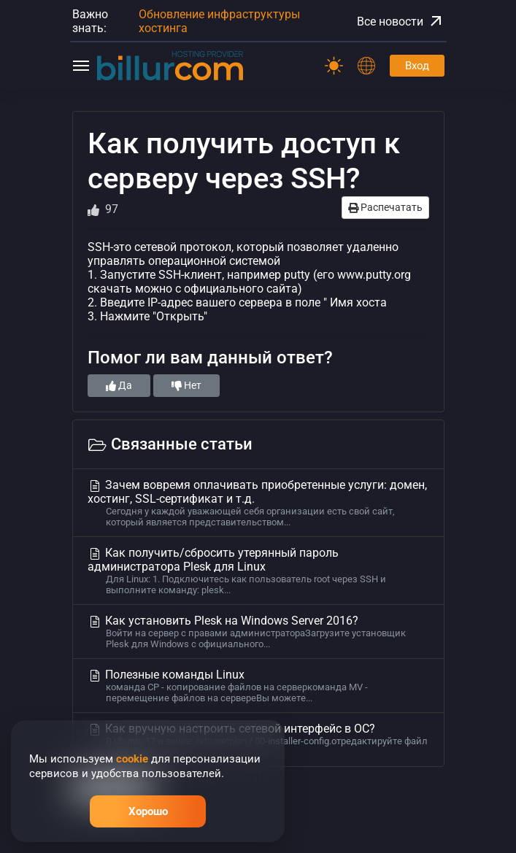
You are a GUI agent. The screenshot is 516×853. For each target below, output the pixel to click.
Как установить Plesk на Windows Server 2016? (258, 631)
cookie (132, 758)
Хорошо (148, 811)
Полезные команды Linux (258, 685)
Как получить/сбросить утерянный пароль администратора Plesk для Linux (258, 570)
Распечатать (385, 207)
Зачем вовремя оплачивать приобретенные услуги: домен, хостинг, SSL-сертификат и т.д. (258, 503)
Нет (186, 385)
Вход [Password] (417, 65)
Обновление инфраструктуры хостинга (219, 21)
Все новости (400, 21)
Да (119, 385)
